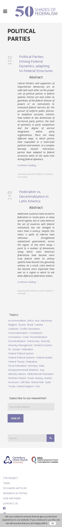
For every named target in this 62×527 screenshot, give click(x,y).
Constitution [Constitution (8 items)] (35, 332)
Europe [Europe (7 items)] (16, 349)
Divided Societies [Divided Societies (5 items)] (43, 345)
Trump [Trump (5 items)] (11, 386)
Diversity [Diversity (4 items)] (45, 341)
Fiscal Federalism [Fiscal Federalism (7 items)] (17, 365)
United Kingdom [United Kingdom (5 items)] (25, 386)
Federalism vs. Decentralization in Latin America (33, 196)
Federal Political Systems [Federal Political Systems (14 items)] (21, 357)
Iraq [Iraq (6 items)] (42, 369)
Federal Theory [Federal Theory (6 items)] (16, 361)
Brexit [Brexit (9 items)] (30, 324)
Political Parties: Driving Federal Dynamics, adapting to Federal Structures (36, 64)
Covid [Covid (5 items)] (25, 337)
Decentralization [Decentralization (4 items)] (17, 341)
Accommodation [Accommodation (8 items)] (17, 320)
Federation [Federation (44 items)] (31, 361)
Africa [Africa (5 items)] (30, 320)
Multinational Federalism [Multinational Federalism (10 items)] (40, 373)
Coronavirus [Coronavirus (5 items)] (14, 337)
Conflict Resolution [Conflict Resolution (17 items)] (30, 328)
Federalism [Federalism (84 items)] (27, 349)
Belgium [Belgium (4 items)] (12, 324)
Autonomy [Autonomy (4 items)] (46, 320)
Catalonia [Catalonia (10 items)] (13, 328)
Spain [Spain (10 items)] (48, 382)
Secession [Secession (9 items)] (13, 382)
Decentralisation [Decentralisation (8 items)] (38, 337)
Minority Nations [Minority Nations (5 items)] (17, 373)
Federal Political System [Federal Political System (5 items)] (21, 353)
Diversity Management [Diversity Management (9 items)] (20, 345)
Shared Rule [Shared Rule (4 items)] (37, 382)
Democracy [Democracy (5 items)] (33, 341)
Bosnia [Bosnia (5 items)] (22, 324)
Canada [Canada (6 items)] (39, 324)
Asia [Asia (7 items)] (37, 320)
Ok (52, 523)
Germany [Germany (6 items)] (33, 365)
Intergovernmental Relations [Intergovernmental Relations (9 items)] (23, 369)
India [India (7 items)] (41, 365)
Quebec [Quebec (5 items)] (48, 378)
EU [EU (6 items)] (9, 349)
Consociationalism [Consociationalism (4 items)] (18, 332)
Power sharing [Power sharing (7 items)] (35, 378)
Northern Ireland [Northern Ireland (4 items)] (17, 378)
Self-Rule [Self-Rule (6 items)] (25, 382)
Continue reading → (28, 165)
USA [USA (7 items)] (37, 386)
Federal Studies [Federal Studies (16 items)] (44, 357)
